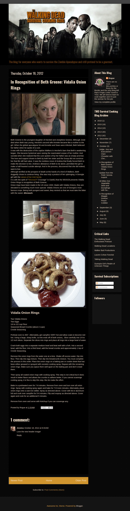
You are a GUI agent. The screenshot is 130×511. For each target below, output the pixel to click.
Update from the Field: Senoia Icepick (106, 175)
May (102, 222)
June (102, 219)
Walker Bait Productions (104, 250)
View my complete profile (105, 102)
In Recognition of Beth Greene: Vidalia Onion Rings (106, 165)
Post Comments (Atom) (54, 490)
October (103, 146)
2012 (99, 135)
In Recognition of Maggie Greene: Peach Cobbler (106, 198)
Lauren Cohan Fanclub (104, 255)
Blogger (79, 506)
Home (49, 480)
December (104, 139)
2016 (99, 121)
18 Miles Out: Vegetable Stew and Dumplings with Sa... (104, 185)
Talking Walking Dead (103, 259)
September (105, 207)
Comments (101, 287)
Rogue (112, 78)
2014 (99, 128)
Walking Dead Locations (104, 246)
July (102, 215)
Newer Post (16, 480)
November (104, 142)
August (103, 211)
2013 (99, 132)
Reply (19, 435)
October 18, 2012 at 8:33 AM (36, 428)
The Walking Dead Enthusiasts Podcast (103, 240)
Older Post (81, 480)
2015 (99, 124)
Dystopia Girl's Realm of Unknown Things (104, 265)
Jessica (20, 428)
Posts (99, 283)
